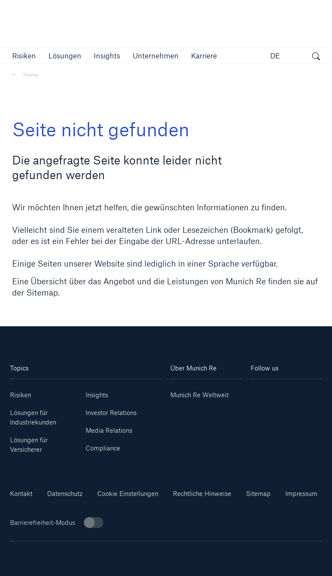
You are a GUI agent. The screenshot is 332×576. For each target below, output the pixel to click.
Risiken (20, 395)
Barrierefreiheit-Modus (56, 522)
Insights (97, 395)
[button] (24, 55)
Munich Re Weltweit (199, 395)
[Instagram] (269, 405)
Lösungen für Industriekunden (33, 417)
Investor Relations (111, 413)
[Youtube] (304, 392)
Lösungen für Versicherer (29, 445)
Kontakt (21, 493)
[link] (107, 55)
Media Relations (109, 430)
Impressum (301, 493)
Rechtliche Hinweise (202, 493)
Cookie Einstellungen (127, 493)
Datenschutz (65, 493)
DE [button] (275, 55)
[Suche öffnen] (316, 57)
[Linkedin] (269, 392)
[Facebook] (304, 405)
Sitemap (258, 493)
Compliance (103, 448)
